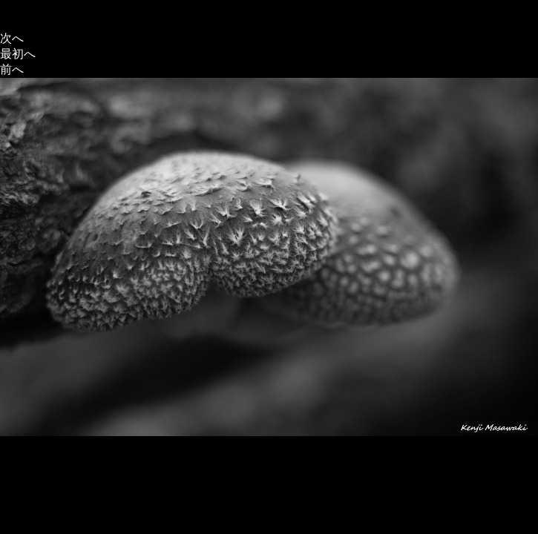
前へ (12, 69)
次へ (12, 38)
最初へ (18, 53)
